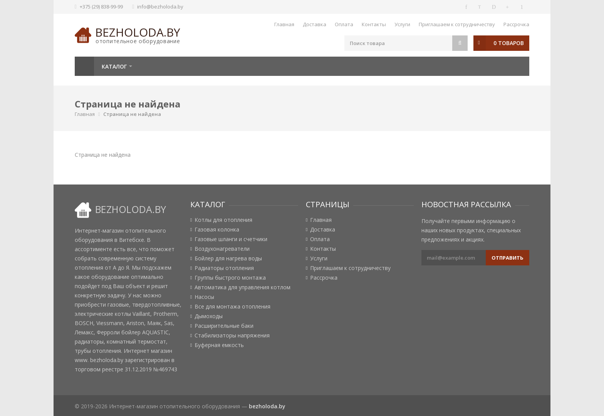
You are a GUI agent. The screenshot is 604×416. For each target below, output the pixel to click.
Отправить (507, 257)
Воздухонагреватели (222, 248)
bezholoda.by (137, 32)
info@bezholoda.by (160, 6)
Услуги (402, 24)
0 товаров (508, 43)
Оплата (344, 24)
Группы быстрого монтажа (230, 277)
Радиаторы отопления (224, 268)
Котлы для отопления (223, 219)
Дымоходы (209, 316)
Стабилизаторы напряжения (232, 335)
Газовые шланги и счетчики (231, 239)
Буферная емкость (219, 345)
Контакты (374, 24)
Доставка (314, 24)
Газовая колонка (217, 229)
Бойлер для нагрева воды (228, 258)
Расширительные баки (224, 325)
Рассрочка (516, 24)
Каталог (114, 66)
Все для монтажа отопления (232, 306)
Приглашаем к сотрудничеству (457, 24)
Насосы (204, 297)
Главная (284, 24)
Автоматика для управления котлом (242, 287)
